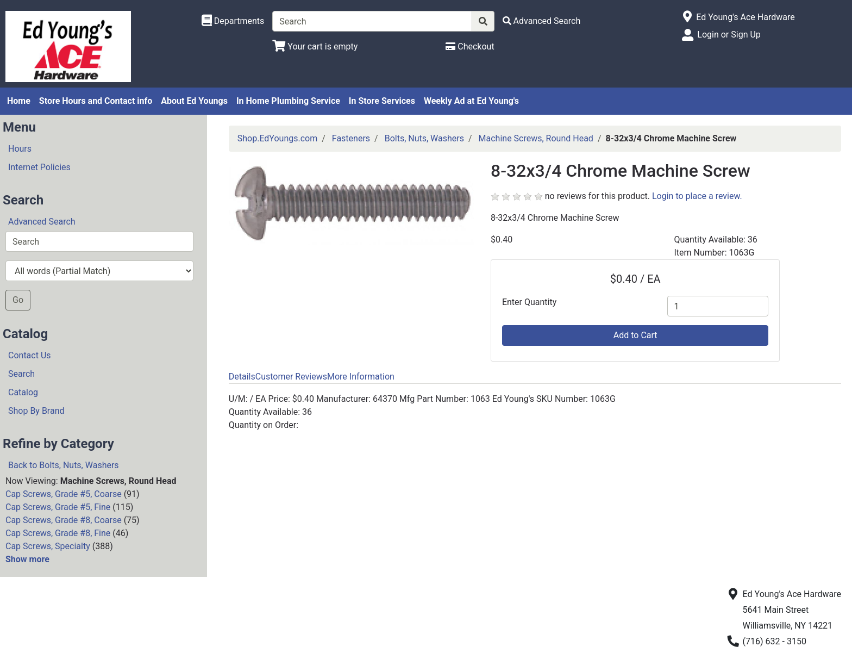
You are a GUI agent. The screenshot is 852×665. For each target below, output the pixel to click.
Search (21, 374)
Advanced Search (42, 221)
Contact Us (29, 355)
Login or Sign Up (728, 34)
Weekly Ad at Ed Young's (471, 101)
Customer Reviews (291, 376)
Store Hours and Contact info (95, 101)
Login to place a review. (697, 196)
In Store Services (382, 101)
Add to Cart (635, 335)
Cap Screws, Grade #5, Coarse (63, 494)
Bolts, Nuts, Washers (424, 138)
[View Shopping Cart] (315, 46)
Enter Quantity (529, 302)
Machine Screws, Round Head (536, 138)
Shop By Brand (36, 411)
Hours (20, 149)
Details (242, 376)
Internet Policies (39, 167)
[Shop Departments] (233, 21)
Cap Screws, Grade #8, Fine (57, 533)
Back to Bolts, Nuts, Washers (63, 465)
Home (18, 101)
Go (17, 300)
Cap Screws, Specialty (47, 546)
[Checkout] (470, 46)
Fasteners (351, 138)
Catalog (23, 392)
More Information (360, 376)
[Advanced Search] (542, 21)
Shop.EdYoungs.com (277, 138)
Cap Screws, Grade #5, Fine (57, 507)
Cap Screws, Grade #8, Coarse (63, 520)
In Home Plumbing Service (288, 101)
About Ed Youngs (194, 101)
